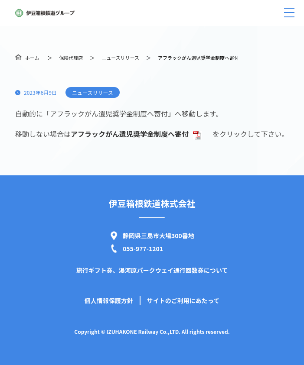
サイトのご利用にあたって (183, 300)
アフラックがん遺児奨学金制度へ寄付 (136, 134)
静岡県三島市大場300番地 (158, 235)
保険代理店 (71, 57)
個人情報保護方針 (109, 300)
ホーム (32, 57)
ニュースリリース (120, 57)
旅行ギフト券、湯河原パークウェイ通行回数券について (152, 270)
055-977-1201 (143, 248)
